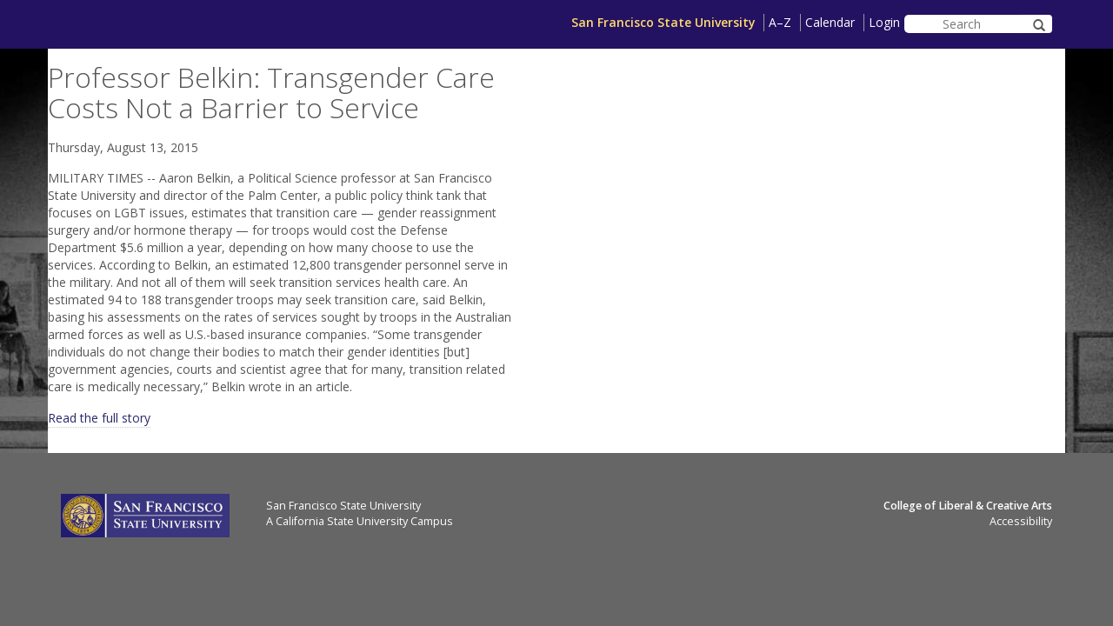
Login (884, 22)
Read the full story (99, 418)
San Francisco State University (663, 22)
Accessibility (1021, 521)
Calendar (830, 22)
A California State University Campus (359, 521)
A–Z (780, 22)
